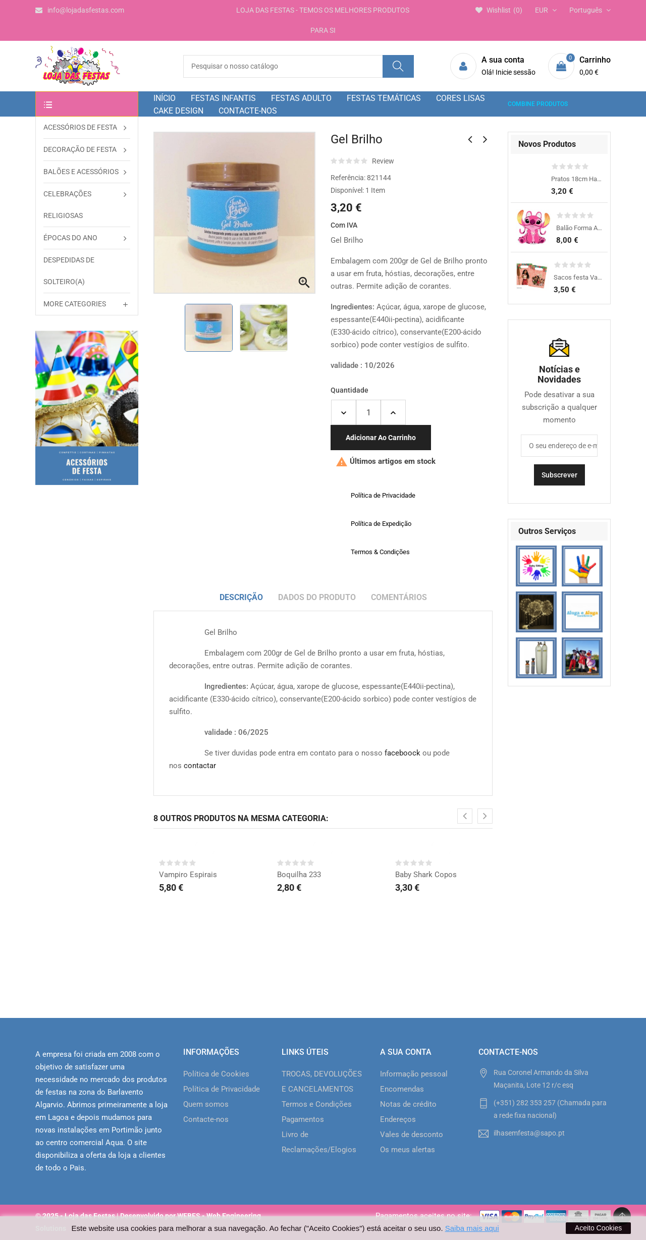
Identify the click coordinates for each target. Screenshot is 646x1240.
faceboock (402, 753)
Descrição (241, 597)
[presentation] (464, 816)
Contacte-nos (206, 1119)
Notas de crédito (408, 1104)
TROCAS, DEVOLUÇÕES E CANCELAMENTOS (322, 1081)
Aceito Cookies (598, 1228)
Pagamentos (303, 1119)
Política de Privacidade (221, 1089)
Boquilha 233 (299, 874)
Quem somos (206, 1104)
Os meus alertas (407, 1149)
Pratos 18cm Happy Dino (577, 179)
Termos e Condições (317, 1104)
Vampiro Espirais (188, 874)
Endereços (398, 1119)
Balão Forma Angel (579, 228)
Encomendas (402, 1089)
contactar (200, 765)
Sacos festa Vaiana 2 (578, 277)
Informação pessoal (414, 1074)
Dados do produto (317, 597)
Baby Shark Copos (426, 874)
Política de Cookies (216, 1074)
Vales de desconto (411, 1134)
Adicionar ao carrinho (381, 438)
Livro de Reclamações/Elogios (319, 1142)
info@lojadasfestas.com (79, 10)
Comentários (399, 597)
